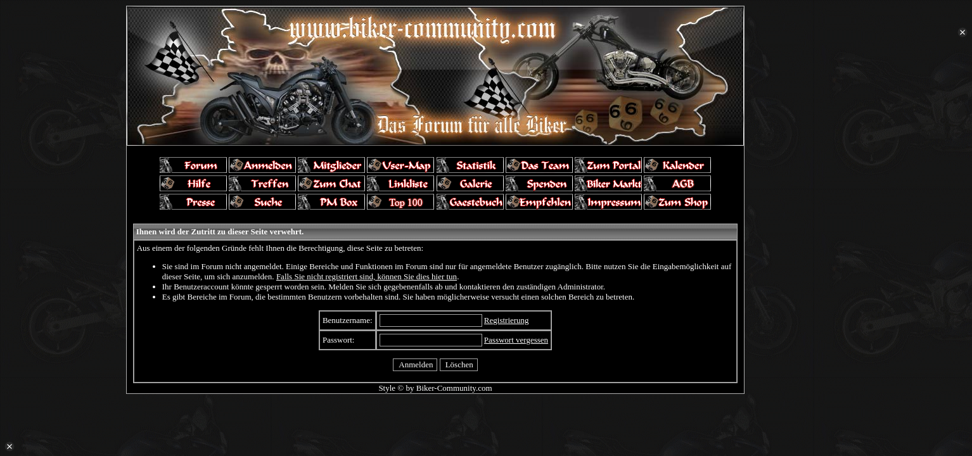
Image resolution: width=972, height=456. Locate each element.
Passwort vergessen (516, 340)
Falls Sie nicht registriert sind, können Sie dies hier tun (366, 276)
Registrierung (506, 320)
